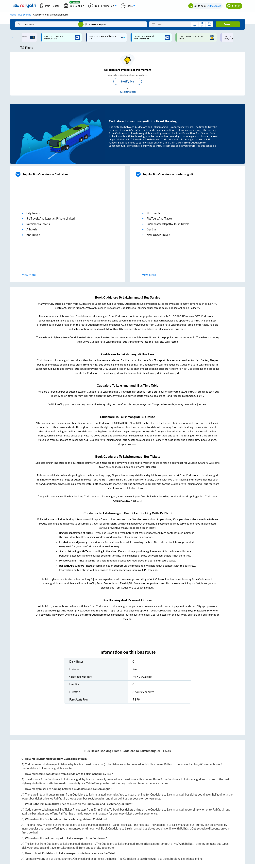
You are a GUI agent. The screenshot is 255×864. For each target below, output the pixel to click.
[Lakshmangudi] (114, 24)
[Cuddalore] (47, 24)
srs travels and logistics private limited (50, 218)
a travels (31, 229)
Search (227, 24)
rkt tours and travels (159, 218)
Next (237, 37)
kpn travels (33, 235)
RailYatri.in (59, 798)
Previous (12, 37)
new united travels (158, 235)
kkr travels (153, 213)
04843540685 (214, 5)
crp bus (151, 229)
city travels (33, 213)
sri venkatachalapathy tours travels (168, 224)
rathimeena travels (38, 224)
